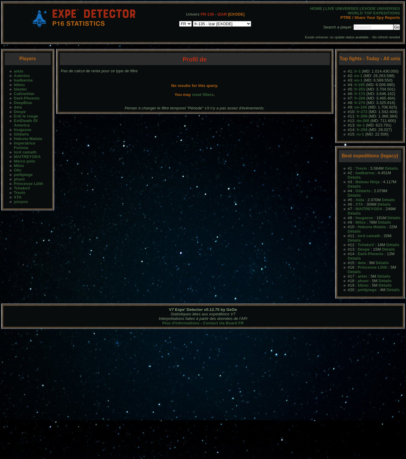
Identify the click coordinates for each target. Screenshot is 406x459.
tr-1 (357, 71)
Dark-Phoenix (27, 98)
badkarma (23, 80)
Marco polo (24, 161)
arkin (18, 71)
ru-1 (360, 134)
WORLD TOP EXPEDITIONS (374, 13)
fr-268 (361, 116)
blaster (20, 89)
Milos (19, 165)
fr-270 (359, 102)
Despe (20, 111)
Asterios (22, 75)
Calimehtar (24, 93)
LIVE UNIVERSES (341, 8)
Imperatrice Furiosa (24, 145)
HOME (316, 8)
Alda (360, 200)
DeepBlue (23, 102)
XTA (18, 197)
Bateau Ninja (368, 182)
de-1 (360, 125)
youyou (21, 201)
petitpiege (23, 174)
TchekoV (22, 188)
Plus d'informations (181, 323)
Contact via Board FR (223, 323)
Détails (391, 168)
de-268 (362, 120)
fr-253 (359, 89)
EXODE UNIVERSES (381, 8)
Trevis (20, 192)
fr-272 (361, 111)
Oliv (17, 170)
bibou (19, 84)
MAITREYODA (27, 156)
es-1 (358, 75)
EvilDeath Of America (26, 122)
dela (18, 107)
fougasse (23, 129)
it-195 (359, 84)
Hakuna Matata (28, 138)
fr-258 (361, 129)
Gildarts (21, 134)
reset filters (203, 94)
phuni (19, 179)
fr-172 (359, 93)
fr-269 (359, 98)
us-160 (360, 107)
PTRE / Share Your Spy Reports (370, 17)
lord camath (25, 152)
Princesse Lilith (29, 183)
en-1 (358, 80)
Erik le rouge (26, 116)
